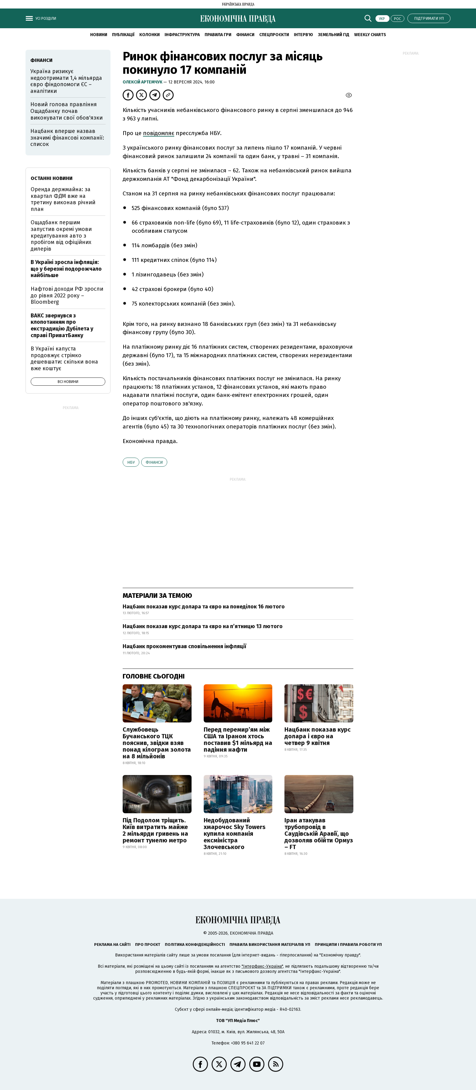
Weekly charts (370, 34)
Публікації (123, 34)
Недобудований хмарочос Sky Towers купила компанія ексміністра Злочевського (235, 834)
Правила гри (218, 34)
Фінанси (245, 34)
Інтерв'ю (303, 34)
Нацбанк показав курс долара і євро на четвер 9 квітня (317, 736)
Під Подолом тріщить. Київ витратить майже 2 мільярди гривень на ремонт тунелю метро (155, 830)
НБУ (131, 462)
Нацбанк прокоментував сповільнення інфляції (184, 646)
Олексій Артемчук (143, 82)
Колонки (149, 34)
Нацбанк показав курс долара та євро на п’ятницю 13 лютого (203, 626)
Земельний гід (333, 34)
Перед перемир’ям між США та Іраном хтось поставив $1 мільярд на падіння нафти (238, 739)
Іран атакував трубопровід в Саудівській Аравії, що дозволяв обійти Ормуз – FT (318, 834)
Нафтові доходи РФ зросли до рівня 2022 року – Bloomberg (67, 295)
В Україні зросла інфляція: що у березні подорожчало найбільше (66, 269)
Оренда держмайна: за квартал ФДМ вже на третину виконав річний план (63, 199)
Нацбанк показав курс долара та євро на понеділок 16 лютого (204, 606)
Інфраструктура (182, 34)
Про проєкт (147, 944)
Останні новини (52, 178)
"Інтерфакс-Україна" (262, 966)
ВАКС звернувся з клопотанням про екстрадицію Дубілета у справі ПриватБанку (62, 325)
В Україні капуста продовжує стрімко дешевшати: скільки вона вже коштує (64, 358)
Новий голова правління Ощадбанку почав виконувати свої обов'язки (66, 111)
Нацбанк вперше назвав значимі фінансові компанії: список (67, 137)
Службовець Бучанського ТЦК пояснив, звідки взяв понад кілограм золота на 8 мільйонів (157, 743)
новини (98, 34)
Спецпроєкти (274, 34)
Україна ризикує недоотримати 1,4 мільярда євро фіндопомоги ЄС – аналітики (66, 81)
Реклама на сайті (112, 944)
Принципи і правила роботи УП (348, 944)
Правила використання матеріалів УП (269, 944)
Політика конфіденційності (195, 944)
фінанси (154, 462)
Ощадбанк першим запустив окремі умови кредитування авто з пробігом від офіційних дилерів (61, 235)
